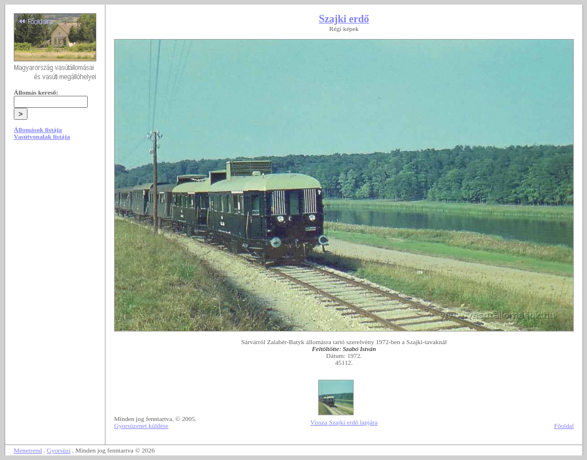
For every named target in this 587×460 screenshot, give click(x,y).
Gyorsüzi (59, 450)
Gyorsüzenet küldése (141, 425)
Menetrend (28, 450)
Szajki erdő (344, 19)
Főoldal (564, 425)
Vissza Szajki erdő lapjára (343, 422)
